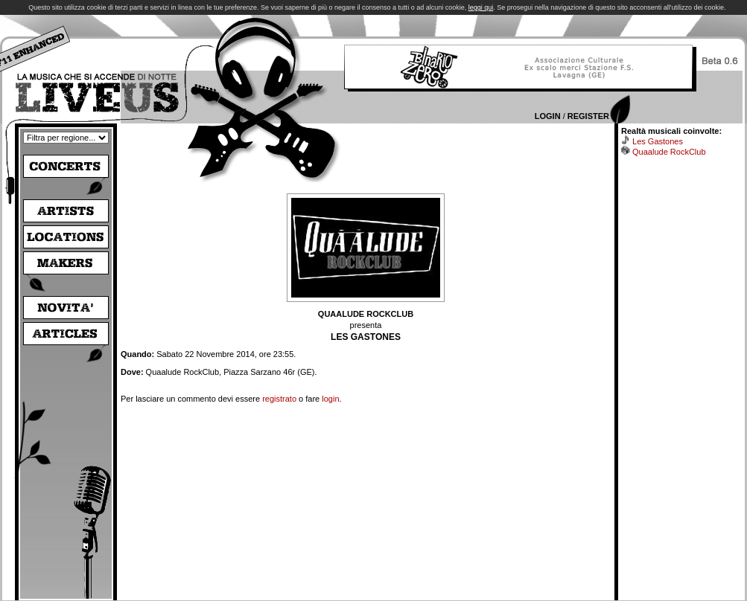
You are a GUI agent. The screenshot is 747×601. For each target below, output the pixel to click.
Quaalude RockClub (668, 151)
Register (588, 116)
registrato (279, 398)
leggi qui (481, 7)
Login (548, 116)
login (330, 398)
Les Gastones (657, 141)
